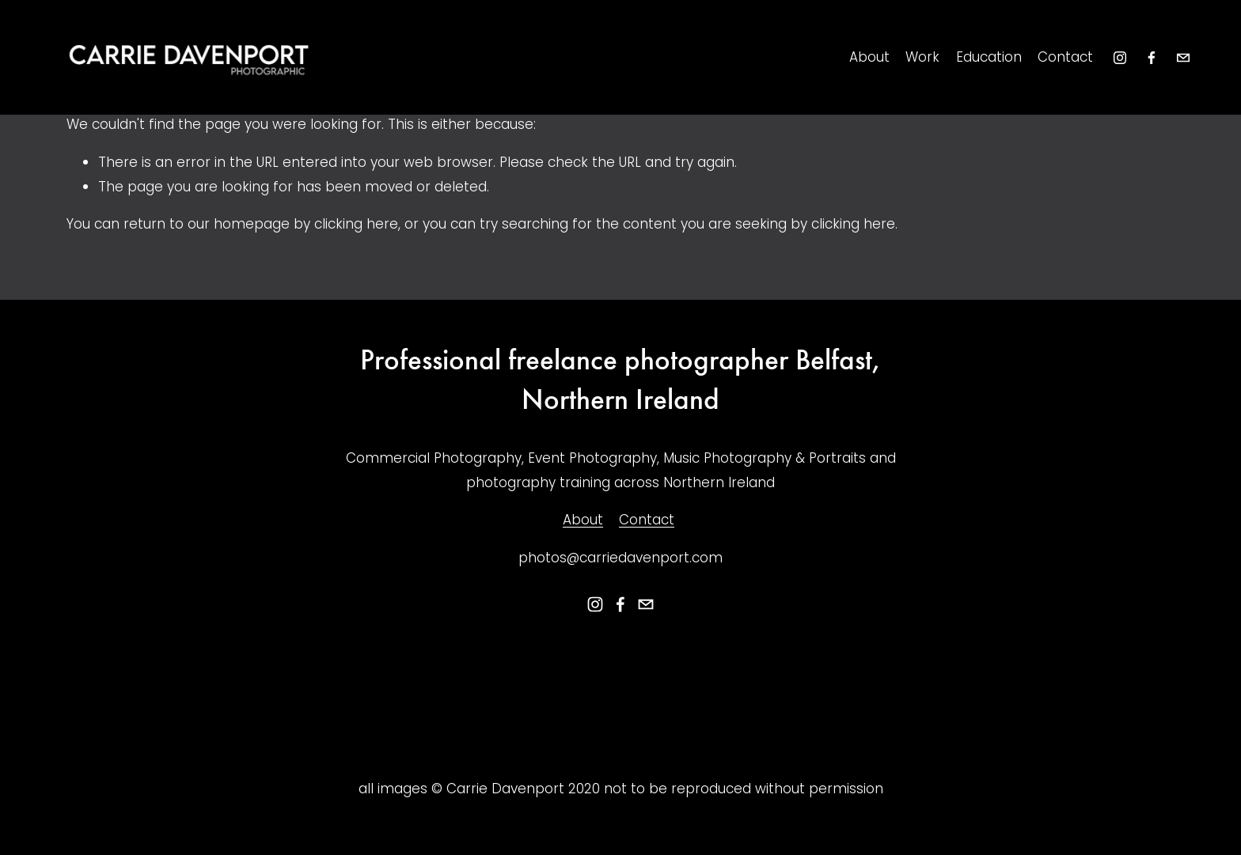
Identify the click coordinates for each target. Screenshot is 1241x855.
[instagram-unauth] (1120, 58)
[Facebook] (1151, 58)
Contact (1065, 56)
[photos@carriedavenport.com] (1183, 58)
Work (922, 56)
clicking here (356, 223)
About (869, 56)
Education (989, 56)
